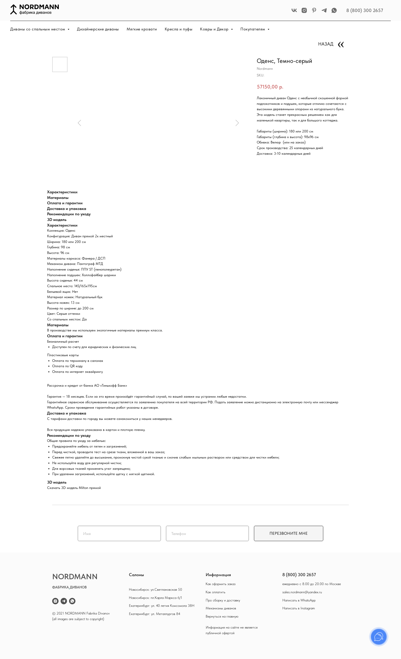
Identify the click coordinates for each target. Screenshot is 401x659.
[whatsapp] (334, 10)
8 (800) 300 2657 (364, 10)
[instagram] (304, 10)
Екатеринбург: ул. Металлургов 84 (154, 614)
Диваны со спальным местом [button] (38, 29)
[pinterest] (314, 10)
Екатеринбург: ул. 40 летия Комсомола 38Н (161, 606)
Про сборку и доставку (223, 600)
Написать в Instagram (298, 608)
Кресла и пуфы (179, 29)
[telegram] (324, 10)
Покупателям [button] (253, 29)
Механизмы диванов (221, 608)
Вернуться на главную (222, 616)
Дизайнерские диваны (98, 29)
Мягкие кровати (142, 29)
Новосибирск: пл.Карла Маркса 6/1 (155, 598)
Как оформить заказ (221, 584)
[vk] (294, 10)
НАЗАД (325, 44)
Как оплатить (215, 592)
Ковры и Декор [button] (215, 29)
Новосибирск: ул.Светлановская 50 (155, 589)
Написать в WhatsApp (299, 600)
